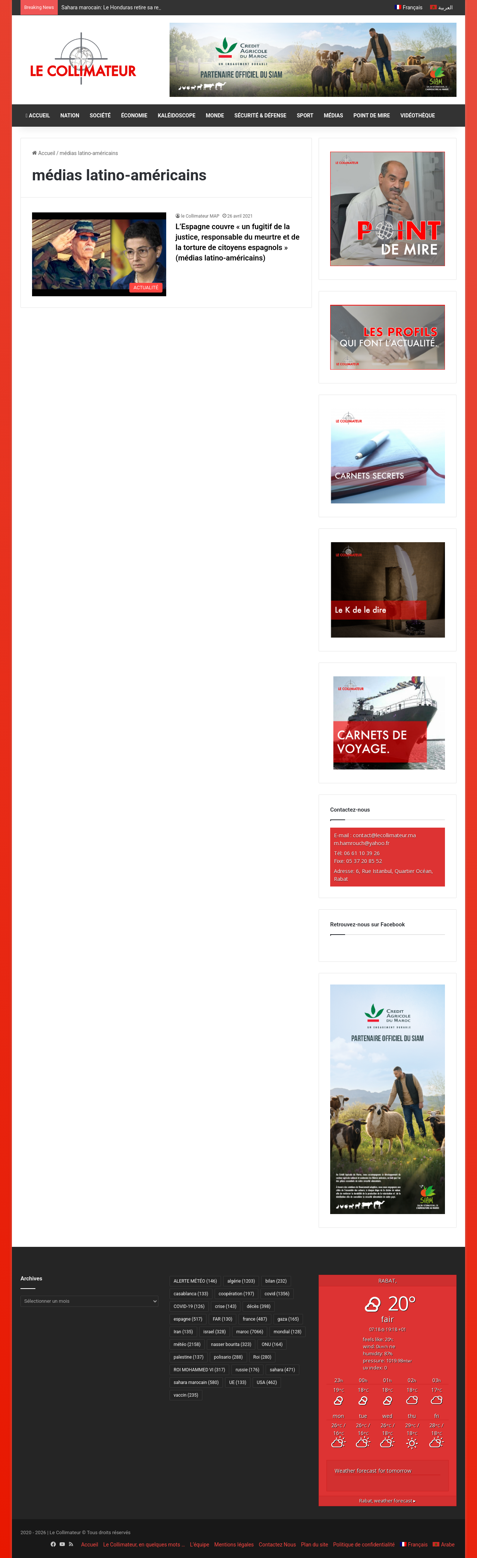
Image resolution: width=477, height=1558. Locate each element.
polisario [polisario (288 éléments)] (228, 1357)
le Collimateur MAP (200, 216)
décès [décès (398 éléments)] (258, 1306)
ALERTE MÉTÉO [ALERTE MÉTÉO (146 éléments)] (195, 1281)
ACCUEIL (38, 115)
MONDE (215, 115)
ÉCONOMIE (134, 115)
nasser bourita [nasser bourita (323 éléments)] (231, 1344)
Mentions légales (234, 1545)
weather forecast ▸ (387, 1501)
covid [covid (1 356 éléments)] (277, 1293)
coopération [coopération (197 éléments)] (236, 1293)
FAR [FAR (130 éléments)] (222, 1319)
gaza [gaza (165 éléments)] (288, 1319)
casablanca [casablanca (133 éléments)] (191, 1293)
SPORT (305, 115)
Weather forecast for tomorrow (373, 1470)
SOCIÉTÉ (100, 115)
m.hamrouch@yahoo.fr (361, 843)
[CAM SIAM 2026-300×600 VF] (387, 1212)
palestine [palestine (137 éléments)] (188, 1357)
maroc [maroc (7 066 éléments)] (249, 1331)
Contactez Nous (277, 1545)
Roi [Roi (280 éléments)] (262, 1357)
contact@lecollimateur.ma (384, 835)
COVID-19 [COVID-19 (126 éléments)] (189, 1306)
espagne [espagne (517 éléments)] (188, 1319)
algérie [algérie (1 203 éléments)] (241, 1281)
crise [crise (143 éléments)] (225, 1306)
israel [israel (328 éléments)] (214, 1331)
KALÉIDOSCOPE (176, 115)
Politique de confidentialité (364, 1545)
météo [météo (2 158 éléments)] (187, 1344)
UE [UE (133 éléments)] (237, 1382)
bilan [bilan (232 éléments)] (276, 1281)
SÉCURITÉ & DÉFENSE (260, 115)
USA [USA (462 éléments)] (267, 1382)
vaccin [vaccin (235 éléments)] (186, 1395)
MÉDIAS (333, 115)
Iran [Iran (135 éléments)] (183, 1331)
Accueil (43, 153)
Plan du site (314, 1545)
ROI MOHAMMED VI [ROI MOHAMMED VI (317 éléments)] (199, 1369)
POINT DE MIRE (372, 115)
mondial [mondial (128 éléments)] (287, 1331)
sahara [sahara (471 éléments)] (282, 1369)
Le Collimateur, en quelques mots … (144, 1545)
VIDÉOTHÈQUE (417, 115)
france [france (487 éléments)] (255, 1319)
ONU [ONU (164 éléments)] (272, 1344)
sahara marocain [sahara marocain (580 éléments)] (196, 1382)
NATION (69, 115)
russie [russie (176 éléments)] (247, 1369)
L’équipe (199, 1545)
